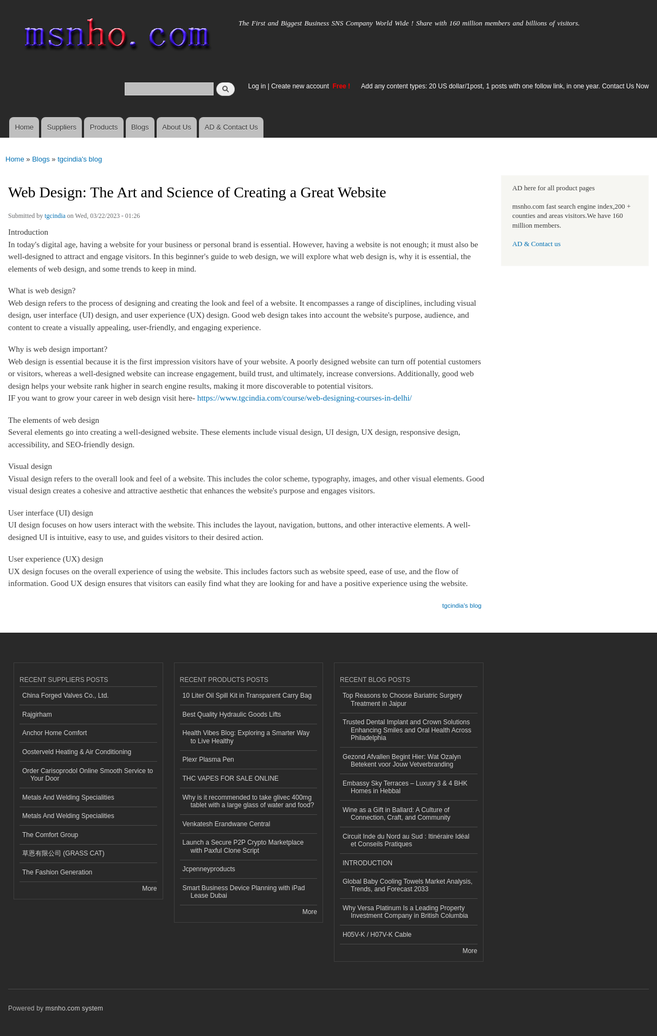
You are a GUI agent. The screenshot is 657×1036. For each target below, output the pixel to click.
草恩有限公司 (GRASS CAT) (63, 853)
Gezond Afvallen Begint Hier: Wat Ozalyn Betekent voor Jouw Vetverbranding (402, 760)
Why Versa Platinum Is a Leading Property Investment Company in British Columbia (405, 911)
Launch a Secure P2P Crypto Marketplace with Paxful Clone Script (243, 846)
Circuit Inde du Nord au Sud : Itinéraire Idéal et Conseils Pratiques (406, 840)
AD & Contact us (536, 244)
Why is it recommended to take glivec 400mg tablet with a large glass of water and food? (248, 801)
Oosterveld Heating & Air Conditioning (76, 752)
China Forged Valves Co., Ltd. (65, 695)
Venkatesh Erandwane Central (226, 824)
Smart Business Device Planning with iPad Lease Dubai (244, 891)
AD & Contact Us (231, 127)
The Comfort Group (50, 835)
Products (104, 127)
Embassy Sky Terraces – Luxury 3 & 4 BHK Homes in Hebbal (405, 787)
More (149, 888)
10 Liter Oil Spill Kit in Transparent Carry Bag (247, 695)
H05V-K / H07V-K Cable (377, 934)
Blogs (140, 127)
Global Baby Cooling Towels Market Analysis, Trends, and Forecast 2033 (408, 885)
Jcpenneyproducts (209, 869)
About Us (176, 127)
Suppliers (61, 127)
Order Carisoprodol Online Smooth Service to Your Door (87, 774)
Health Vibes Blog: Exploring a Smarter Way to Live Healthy (246, 736)
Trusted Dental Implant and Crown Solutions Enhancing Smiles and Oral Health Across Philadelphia (407, 730)
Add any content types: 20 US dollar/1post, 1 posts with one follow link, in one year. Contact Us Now (505, 86)
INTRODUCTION (367, 863)
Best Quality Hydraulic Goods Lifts (232, 714)
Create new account (301, 86)
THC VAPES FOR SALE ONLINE (231, 778)
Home (24, 127)
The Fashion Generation (57, 872)
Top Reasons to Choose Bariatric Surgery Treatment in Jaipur (402, 699)
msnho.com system (74, 1008)
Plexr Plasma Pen (208, 759)
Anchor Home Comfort (54, 733)
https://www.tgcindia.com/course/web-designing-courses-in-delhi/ (304, 398)
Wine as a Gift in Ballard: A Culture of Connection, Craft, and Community (396, 813)
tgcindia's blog (79, 159)
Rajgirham (37, 714)
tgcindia (55, 216)
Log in (257, 86)
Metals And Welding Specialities (68, 797)
